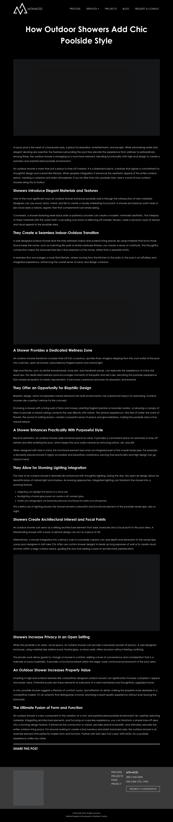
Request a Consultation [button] (143, 789)
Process (75, 8)
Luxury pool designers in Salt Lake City (34, 544)
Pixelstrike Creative (100, 816)
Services (91, 8)
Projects (111, 8)
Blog (126, 8)
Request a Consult (147, 8)
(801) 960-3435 (134, 777)
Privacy (116, 784)
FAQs (114, 780)
